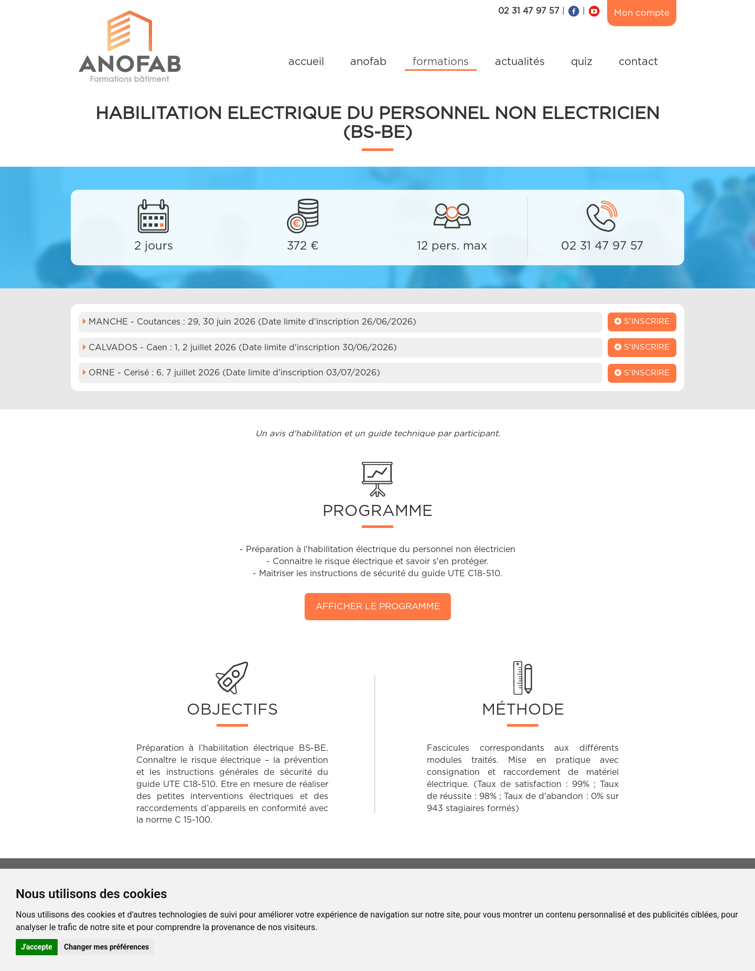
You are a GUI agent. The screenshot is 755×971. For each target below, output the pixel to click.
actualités (520, 62)
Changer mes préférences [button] (106, 947)
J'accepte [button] (36, 947)
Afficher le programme (378, 606)
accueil (306, 62)
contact (638, 62)
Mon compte (642, 12)
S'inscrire (642, 321)
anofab (368, 62)
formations (441, 62)
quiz (581, 62)
